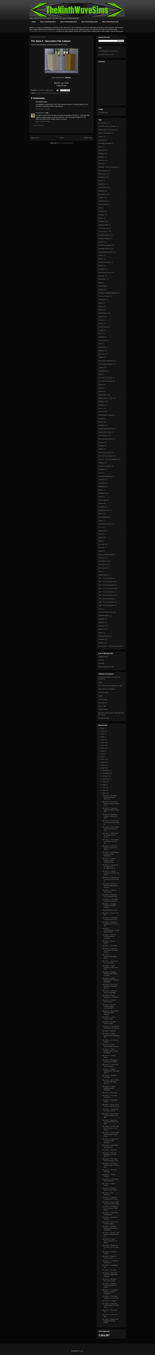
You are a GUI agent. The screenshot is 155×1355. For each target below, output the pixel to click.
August (104, 782)
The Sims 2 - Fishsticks (109, 1093)
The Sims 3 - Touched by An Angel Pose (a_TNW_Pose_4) (110, 866)
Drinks (100, 265)
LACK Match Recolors (105, 364)
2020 (102, 745)
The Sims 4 (102, 568)
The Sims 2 (102, 561)
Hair (99, 333)
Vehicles (101, 622)
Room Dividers (103, 517)
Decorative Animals (104, 245)
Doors (100, 259)
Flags (100, 303)
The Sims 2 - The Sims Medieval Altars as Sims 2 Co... (110, 803)
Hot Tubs (101, 354)
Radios (100, 503)
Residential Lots (103, 510)
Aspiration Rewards (104, 143)
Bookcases (102, 177)
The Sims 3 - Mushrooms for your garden (110, 962)
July (103, 784)
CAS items (101, 201)
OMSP (100, 449)
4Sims (100, 682)
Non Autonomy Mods (105, 439)
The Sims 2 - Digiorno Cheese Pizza (109, 1257)
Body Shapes (102, 170)
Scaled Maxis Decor (104, 524)
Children (101, 211)
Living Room (102, 371)
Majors (100, 384)
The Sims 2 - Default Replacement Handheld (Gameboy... (110, 980)
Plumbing (101, 480)
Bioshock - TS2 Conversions (107, 167)
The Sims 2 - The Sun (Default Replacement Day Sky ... (110, 885)
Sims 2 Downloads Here (68, 22)
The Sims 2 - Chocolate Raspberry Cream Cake (110, 1297)
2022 (102, 740)
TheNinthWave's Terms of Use (108, 51)
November (105, 773)
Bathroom (101, 150)
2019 (102, 748)
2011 (102, 768)
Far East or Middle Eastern (107, 293)
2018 (102, 751)
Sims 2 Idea (102, 706)
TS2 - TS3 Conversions (106, 581)
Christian (101, 214)
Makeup (101, 388)
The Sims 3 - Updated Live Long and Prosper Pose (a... (110, 879)
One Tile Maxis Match (105, 456)
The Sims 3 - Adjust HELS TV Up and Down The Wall (110, 1115)
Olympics (101, 446)
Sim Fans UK (102, 703)
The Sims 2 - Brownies (109, 1150)
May (104, 790)
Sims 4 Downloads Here (110, 22)
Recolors (101, 507)
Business (38, 93)
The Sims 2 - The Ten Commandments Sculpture (109, 936)
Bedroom (101, 160)
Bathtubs (101, 153)
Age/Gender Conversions (106, 130)
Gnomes (101, 320)
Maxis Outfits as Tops (105, 398)
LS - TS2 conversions (105, 378)
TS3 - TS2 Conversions (106, 588)
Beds (100, 164)
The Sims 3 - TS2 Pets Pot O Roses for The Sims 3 (110, 1027)
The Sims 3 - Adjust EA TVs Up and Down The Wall (110, 1121)
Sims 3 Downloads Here (89, 22)
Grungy (100, 330)
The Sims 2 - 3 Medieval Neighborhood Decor (110, 900)
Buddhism (101, 184)
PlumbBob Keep (103, 718)
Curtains (101, 242)
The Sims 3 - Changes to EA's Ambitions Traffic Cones (110, 1208)
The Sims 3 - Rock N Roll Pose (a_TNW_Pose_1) (110, 1105)
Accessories (102, 123)
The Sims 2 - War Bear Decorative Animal (109, 1280)
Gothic (100, 323)
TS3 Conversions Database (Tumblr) (110, 686)
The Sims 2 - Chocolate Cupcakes (109, 1096)
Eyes (100, 282)
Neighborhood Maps (105, 432)
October (105, 776)
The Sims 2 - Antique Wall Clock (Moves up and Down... (110, 1134)
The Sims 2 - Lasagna (109, 1301)
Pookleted (101, 486)
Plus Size (101, 483)
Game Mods (102, 313)
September (106, 779)
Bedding (101, 157)
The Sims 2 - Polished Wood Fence (109, 891)
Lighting (101, 367)
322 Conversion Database (106, 689)
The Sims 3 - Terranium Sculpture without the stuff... (109, 816)
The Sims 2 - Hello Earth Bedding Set (110, 1213)
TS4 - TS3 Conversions (106, 598)
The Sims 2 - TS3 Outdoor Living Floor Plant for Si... (110, 841)
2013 (102, 762)
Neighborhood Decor (105, 429)
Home (34, 22)
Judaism (101, 357)
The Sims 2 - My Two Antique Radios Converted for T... (109, 1006)
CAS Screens (102, 204)
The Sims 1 (102, 558)
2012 (102, 765)
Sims (100, 534)
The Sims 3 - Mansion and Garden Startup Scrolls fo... (110, 1234)
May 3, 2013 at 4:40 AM (43, 109)
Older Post (88, 138)
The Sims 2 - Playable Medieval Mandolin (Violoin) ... (109, 905)
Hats (99, 344)
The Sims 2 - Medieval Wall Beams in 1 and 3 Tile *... (110, 924)
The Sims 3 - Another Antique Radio (109, 1022)
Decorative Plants (104, 248)
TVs (99, 609)
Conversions (102, 231)
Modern (100, 412)
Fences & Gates (103, 296)
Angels (100, 136)
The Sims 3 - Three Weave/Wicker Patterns (110, 1045)
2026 (102, 728)
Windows (101, 639)
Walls (100, 632)
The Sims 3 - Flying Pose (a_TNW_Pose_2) (110, 1110)
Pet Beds (101, 469)
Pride (100, 496)
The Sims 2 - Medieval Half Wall (109, 1076)
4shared (101, 660)
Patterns (101, 463)
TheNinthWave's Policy (109, 910)
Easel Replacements (105, 272)
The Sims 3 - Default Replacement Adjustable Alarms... (110, 1071)
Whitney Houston (104, 636)
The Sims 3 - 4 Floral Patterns (109, 1175)
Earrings (101, 269)
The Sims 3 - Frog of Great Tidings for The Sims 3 (109, 1240)
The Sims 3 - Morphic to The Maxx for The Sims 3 (110, 1247)
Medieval (101, 401)
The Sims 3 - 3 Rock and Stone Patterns (110, 1065)
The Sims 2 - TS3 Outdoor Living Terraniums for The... (110, 828)
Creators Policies (103, 238)
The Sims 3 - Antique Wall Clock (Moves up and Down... (110, 1128)
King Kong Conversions (106, 361)
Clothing (101, 221)
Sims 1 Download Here (48, 22)
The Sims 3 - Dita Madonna (107, 1193)
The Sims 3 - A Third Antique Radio (108, 1018)
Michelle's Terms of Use (106, 54)
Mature (100, 391)
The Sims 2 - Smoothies (110, 946)
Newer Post (35, 138)
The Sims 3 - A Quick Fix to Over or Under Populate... (110, 1140)
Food (100, 310)
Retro (59, 93)
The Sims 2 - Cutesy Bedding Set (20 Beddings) (108, 1088)
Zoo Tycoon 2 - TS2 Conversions (109, 646)
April (104, 793)
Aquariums (101, 140)
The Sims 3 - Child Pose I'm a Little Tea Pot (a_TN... (110, 835)
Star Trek (101, 544)
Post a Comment (39, 125)
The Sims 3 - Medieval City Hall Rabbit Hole (109, 895)
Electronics (102, 279)
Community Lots (103, 228)
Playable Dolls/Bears (105, 476)
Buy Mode (45, 93)
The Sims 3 (64, 93)
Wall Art (100, 629)
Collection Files (103, 225)
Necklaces (101, 425)
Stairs (100, 541)
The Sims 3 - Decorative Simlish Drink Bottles (110, 1061)
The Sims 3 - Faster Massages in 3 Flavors (110, 996)
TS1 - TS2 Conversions (106, 578)
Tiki (99, 571)
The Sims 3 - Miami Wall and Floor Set (110, 1146)
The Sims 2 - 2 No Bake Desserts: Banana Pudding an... (110, 1291)
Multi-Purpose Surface (105, 415)
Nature (100, 422)
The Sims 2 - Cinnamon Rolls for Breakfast (109, 991)
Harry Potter (102, 340)
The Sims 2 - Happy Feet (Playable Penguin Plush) (110, 1321)
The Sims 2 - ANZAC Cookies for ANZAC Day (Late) (110, 873)
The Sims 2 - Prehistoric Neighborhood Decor (110, 918)
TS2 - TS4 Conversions (106, 585)
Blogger (81, 1351)
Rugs (100, 520)
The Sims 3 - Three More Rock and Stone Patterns (110, 1012)
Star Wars (101, 547)
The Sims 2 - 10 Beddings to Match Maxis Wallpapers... (110, 854)
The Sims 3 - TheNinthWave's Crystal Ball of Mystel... (110, 930)
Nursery (101, 442)
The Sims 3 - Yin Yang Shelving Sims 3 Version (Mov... (110, 1165)
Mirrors (100, 408)
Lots (99, 374)
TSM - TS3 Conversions (106, 605)
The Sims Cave (103, 692)
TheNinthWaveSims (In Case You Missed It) (42, 31)
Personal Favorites (104, 466)
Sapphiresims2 (103, 656)
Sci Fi (100, 527)
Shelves (101, 530)
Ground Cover (103, 327)
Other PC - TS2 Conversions (107, 459)
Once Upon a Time (104, 452)
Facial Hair (101, 286)
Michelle (101, 405)
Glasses (101, 316)
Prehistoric (101, 493)
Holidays (101, 350)
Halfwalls (101, 337)
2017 (102, 754)
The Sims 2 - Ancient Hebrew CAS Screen (109, 1189)
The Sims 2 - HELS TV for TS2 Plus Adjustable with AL (110, 1081)
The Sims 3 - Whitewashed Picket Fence (109, 956)
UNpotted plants (103, 615)
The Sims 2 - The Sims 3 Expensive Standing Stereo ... (110, 986)
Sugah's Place (103, 709)
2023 (102, 737)
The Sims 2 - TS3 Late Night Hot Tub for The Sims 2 (110, 847)
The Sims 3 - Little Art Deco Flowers (109, 1001)
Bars (99, 147)
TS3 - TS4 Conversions (106, 592)
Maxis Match (102, 395)
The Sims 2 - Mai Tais (109, 1270)
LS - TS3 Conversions (105, 381)
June (104, 787)
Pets (99, 473)
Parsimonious (102, 699)
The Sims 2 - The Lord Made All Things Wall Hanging (109, 1274)
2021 (102, 742)
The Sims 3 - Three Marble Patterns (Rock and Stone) (110, 1051)
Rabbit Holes (102, 500)
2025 (102, 731)
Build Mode (102, 187)
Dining (100, 255)
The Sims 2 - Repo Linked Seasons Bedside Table (110, 1202)
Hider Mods (102, 347)
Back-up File (61, 83)
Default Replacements (105, 252)
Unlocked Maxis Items (105, 612)
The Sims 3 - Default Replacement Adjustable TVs (110, 1035)
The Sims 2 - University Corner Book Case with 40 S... (110, 1305)
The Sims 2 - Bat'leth (109, 1031)
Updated (101, 619)
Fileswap (101, 663)
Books (100, 181)
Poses (100, 490)
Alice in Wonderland (104, 133)
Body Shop (102, 174)
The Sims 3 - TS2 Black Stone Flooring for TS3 (110, 1160)
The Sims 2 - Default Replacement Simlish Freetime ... (109, 973)
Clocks (100, 218)
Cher (100, 208)
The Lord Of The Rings (105, 554)
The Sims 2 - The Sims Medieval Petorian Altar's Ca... (109, 797)
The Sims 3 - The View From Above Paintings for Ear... (110, 950)
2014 (102, 759)
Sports (100, 537)
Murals (100, 418)
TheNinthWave (40, 113)
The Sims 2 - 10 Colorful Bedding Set (110, 1261)
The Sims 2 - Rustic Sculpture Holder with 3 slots (110, 967)
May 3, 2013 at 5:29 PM (43, 121)
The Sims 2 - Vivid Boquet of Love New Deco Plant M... (110, 822)
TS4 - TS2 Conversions (106, 595)
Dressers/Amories (104, 262)
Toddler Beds (102, 575)
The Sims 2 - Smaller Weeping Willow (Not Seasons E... (109, 1228)
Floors (100, 306)
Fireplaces (101, 299)
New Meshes (53, 93)
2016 (102, 757)
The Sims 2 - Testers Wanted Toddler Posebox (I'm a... (108, 860)
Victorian (101, 626)
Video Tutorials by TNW (106, 667)
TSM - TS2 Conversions (106, 602)
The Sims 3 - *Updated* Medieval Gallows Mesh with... (110, 810)
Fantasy (101, 289)
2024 (102, 734)
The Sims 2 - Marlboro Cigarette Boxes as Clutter (109, 1285)
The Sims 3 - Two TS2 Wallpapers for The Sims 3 (109, 1154)
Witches (101, 643)
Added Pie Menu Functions (107, 126)
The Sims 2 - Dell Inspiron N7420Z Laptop (110, 1222)
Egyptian (101, 276)
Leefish (100, 696)
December (105, 770)
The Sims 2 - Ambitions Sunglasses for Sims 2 (110, 1198)
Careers (101, 197)
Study (100, 551)
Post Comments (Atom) (66, 143)
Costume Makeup (104, 235)
